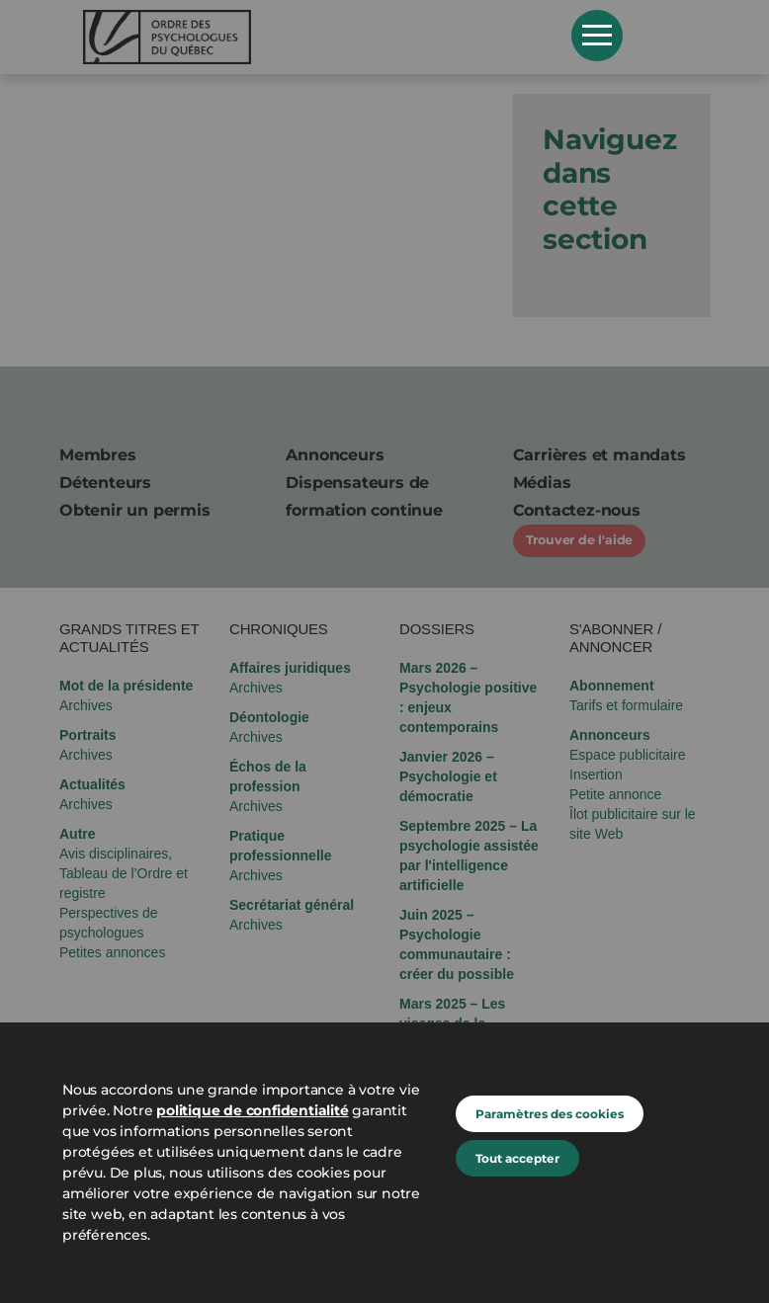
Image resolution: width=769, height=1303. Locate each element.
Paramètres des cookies (549, 1113)
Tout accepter (517, 1158)
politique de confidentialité (252, 1110)
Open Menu (597, 35)
